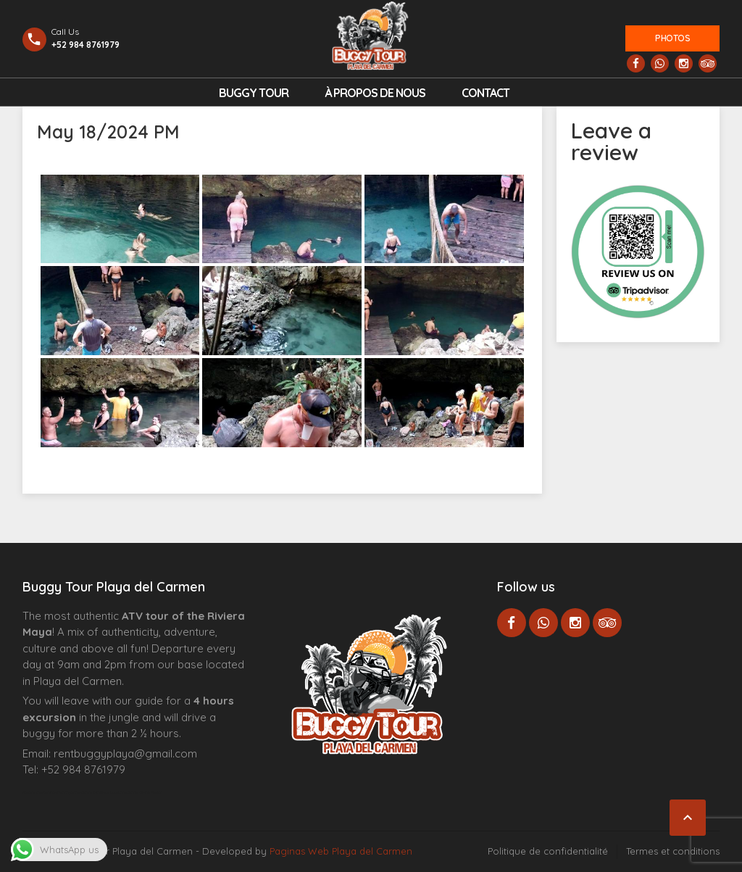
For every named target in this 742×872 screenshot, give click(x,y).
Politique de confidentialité (548, 851)
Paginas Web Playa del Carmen (341, 851)
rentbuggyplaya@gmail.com (125, 753)
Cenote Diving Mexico (144, 792)
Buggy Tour (253, 93)
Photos (673, 38)
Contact (485, 93)
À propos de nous (375, 93)
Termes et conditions (673, 851)
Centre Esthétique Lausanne (104, 792)
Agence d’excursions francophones (51, 792)
